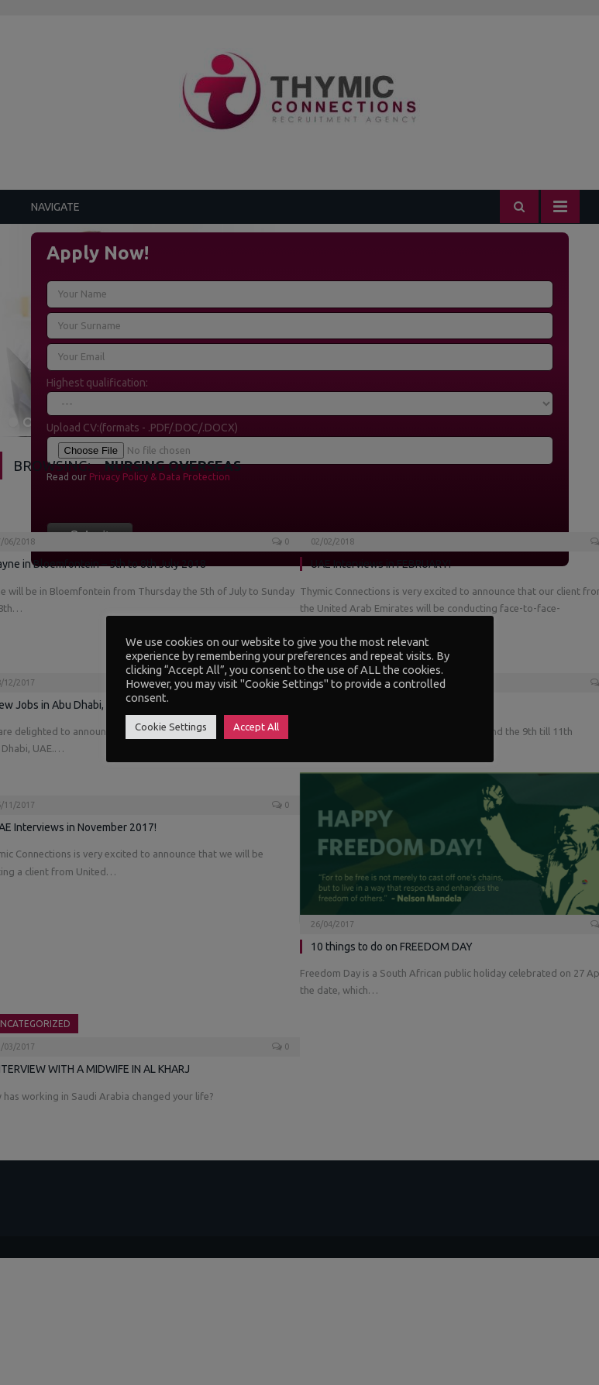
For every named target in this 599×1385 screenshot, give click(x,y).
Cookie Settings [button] (171, 726)
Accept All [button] (256, 726)
